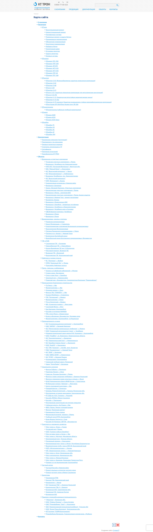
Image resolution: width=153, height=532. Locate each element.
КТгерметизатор (47, 107)
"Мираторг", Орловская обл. (55, 500)
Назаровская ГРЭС (52, 478)
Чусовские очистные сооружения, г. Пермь (60, 162)
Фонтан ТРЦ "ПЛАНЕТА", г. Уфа (56, 293)
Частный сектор (47, 465)
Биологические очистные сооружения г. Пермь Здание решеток (68, 195)
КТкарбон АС (50, 130)
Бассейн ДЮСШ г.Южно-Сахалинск (58, 398)
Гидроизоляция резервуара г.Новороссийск (61, 183)
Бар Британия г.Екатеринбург (56, 309)
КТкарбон (45, 122)
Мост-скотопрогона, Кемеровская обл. (59, 455)
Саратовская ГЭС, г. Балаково (56, 244)
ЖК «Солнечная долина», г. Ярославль (59, 304)
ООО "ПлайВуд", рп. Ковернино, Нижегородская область (65, 336)
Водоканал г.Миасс (52, 214)
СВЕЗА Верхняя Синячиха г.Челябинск (59, 212)
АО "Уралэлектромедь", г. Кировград (58, 338)
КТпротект (45, 78)
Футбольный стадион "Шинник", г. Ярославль (61, 384)
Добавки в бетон (51, 46)
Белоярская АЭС (51, 494)
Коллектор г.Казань (52, 200)
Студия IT (116, 530)
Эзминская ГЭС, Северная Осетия (57, 492)
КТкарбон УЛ (50, 127)
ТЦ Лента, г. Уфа (51, 285)
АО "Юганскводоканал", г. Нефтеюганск (59, 174)
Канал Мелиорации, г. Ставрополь (58, 224)
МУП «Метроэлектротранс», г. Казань (59, 448)
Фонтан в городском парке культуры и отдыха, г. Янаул (65, 379)
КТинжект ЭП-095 (52, 66)
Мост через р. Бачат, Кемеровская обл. (59, 453)
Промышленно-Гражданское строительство (57, 283)
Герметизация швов (53, 49)
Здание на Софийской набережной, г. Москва (61, 271)
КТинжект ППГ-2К (52, 73)
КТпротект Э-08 (51, 85)
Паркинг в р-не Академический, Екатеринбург (62, 462)
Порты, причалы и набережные (53, 268)
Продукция (73, 9)
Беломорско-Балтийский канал (56, 236)
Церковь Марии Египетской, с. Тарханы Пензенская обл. (65, 391)
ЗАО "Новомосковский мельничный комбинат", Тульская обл (67, 507)
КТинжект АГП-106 (52, 71)
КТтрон (44, 27)
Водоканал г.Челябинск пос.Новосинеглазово (61, 164)
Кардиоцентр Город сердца (55, 412)
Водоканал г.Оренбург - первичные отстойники (62, 205)
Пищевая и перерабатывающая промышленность (59, 497)
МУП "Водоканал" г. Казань (55, 181)
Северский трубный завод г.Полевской (59, 362)
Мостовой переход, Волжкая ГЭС (57, 251)
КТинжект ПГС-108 (52, 75)
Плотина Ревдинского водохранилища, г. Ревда (62, 231)
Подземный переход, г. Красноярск (58, 441)
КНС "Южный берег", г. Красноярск (58, 169)
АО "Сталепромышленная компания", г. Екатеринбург (64, 324)
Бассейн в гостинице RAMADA (56, 312)
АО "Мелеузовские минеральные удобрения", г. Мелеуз (65, 329)
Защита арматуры (52, 54)
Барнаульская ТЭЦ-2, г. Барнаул (57, 487)
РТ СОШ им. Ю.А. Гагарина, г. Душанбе (59, 396)
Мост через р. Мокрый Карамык (57, 458)
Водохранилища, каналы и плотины (54, 219)
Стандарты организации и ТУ (52, 147)
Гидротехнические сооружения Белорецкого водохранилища (67, 226)
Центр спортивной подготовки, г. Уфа (59, 386)
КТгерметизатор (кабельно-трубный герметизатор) (63, 110)
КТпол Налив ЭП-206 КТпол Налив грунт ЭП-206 (62, 104)
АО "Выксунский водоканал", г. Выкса (59, 171)
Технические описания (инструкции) (54, 140)
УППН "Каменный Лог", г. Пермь (57, 263)
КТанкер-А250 (50, 117)
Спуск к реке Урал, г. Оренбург (56, 275)
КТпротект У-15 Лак (52, 100)
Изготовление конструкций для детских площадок (63, 403)
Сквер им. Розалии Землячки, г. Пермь (59, 374)
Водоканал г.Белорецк (53, 186)
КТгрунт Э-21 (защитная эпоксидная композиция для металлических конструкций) (74, 93)
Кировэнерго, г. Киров (53, 483)
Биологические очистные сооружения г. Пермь (62, 190)
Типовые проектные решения (52, 144)
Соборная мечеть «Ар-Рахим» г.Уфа (58, 405)
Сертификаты (46, 149)
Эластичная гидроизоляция (55, 44)
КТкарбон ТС (50, 125)
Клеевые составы (52, 56)
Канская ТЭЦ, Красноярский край (57, 480)
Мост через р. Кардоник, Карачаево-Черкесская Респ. (64, 460)
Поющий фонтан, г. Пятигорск (56, 388)
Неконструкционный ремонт (56, 32)
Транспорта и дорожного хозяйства (54, 424)
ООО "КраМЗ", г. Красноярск (56, 345)
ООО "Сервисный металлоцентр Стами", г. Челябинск (64, 331)
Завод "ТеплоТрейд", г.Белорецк (57, 364)
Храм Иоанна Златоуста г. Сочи (56, 419)
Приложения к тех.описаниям (52, 142)
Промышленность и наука (51, 321)
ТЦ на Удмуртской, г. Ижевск (55, 302)
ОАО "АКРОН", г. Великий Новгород (58, 326)
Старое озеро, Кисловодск (55, 273)
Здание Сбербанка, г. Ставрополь (57, 295)
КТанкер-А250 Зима (52, 120)
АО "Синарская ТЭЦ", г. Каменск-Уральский (61, 485)
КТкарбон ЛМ (50, 134)
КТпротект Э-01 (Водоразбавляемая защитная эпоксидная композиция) (70, 81)
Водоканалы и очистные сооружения (55, 159)
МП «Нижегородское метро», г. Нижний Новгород (63, 451)
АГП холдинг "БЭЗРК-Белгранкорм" (58, 511)
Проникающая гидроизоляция (56, 39)
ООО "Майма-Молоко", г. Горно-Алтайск (60, 502)
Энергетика (46, 475)
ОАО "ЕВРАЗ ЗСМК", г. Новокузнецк (58, 355)
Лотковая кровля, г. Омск (54, 290)
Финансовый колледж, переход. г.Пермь (60, 415)
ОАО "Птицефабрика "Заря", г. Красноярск (60, 504)
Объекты (102, 9)
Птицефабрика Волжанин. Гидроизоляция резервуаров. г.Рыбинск (69, 514)
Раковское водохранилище (55, 222)
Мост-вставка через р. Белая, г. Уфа (58, 434)
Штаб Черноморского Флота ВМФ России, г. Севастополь (65, 381)
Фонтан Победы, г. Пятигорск (56, 369)
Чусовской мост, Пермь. (54, 429)
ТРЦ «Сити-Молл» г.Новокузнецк (57, 314)
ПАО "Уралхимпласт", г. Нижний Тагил (59, 350)
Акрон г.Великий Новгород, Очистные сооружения (63, 188)
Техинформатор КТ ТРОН (50, 154)
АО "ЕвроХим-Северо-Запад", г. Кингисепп (60, 343)
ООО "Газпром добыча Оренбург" (57, 432)
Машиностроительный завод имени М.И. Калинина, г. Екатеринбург (69, 333)
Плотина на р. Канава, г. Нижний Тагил (59, 233)
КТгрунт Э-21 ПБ (51, 95)
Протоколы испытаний (50, 152)
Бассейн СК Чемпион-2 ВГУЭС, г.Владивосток (61, 422)
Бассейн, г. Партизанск (53, 400)
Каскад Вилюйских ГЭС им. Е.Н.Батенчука (60, 248)
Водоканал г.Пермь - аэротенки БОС (58, 193)
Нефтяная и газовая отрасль (51, 258)
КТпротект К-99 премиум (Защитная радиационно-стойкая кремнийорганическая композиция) (79, 102)
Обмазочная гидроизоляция (55, 42)
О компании (59, 9)
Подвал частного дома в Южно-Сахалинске (61, 473)
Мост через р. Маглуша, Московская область (61, 436)
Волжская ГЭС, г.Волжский (55, 253)
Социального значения (50, 367)
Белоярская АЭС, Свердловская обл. (58, 490)
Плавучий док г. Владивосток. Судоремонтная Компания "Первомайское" (71, 280)
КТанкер (45, 112)
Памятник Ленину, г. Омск (55, 372)
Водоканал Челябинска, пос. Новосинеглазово (62, 176)
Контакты (113, 9)
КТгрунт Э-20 (50, 88)
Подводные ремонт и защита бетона (58, 37)
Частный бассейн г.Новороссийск (57, 468)
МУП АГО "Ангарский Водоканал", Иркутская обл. (63, 167)
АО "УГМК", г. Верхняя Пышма (56, 357)
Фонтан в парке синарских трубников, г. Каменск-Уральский (67, 377)
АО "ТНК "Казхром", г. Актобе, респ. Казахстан (62, 348)
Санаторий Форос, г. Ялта (54, 307)
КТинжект (45, 59)
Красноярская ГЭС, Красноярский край (59, 255)
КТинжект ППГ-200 (52, 64)
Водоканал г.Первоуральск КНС (57, 202)
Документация (88, 9)
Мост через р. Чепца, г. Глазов (56, 427)
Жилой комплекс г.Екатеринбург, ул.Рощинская (62, 319)
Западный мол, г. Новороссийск (57, 278)
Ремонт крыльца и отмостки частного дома (61, 470)
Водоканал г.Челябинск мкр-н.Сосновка (59, 209)
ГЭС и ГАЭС (45, 241)
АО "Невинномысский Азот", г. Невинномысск (62, 341)
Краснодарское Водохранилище (57, 229)
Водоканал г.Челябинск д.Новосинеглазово (61, 207)
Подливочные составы (53, 35)
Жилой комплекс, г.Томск (54, 300)
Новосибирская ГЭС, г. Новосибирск (58, 246)
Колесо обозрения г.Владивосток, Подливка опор (63, 316)
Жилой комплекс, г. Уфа (54, 288)
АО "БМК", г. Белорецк (53, 352)
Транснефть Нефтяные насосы (56, 265)
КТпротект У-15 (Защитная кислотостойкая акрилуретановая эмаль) (69, 97)
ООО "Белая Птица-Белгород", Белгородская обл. (63, 509)
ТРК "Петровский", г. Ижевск (56, 297)
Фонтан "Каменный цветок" (55, 410)
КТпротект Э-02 (51, 83)
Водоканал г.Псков (52, 216)
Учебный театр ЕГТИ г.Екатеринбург (58, 417)
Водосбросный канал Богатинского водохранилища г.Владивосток (69, 238)
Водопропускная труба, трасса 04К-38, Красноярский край (66, 446)
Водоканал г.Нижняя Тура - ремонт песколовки (62, 197)
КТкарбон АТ (50, 132)
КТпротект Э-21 (51, 90)
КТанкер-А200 (50, 115)
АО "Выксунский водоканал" (56, 178)
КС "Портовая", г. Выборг (54, 261)
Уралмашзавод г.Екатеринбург (56, 359)
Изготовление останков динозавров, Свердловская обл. (65, 393)
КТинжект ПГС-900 (52, 61)
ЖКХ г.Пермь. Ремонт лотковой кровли (59, 407)
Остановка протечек (53, 51)
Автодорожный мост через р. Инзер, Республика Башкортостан (68, 444)
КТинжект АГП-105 (52, 68)
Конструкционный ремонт (55, 30)
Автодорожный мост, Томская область (59, 439)
